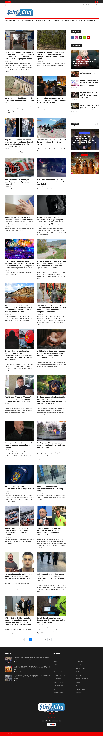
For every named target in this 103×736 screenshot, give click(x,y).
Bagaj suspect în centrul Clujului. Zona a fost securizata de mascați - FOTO (50, 489)
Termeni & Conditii (94, 733)
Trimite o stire (23, 5)
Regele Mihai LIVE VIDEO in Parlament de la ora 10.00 (89, 72)
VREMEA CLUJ (82, 20)
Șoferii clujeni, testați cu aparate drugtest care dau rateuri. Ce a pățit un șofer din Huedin (51, 620)
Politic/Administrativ (28, 20)
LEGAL (45, 20)
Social (18, 20)
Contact (17, 5)
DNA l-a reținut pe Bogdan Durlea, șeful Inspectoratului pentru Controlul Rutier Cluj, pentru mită (51, 100)
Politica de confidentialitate (81, 733)
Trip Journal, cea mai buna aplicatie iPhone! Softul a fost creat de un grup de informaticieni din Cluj (89, 106)
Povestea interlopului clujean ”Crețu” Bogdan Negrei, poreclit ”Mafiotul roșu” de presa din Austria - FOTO (19, 576)
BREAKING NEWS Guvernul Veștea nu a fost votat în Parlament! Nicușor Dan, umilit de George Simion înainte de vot (32, 658)
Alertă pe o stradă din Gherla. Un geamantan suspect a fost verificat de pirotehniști (51, 182)
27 (57, 639)
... (9, 639)
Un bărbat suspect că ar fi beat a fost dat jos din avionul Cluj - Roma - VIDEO (51, 142)
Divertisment (91, 20)
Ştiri (6, 20)
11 (33, 639)
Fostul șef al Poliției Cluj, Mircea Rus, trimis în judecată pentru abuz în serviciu (19, 445)
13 (41, 639)
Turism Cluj (74, 20)
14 (45, 639)
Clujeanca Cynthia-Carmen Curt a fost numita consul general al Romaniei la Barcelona (84, 62)
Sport (50, 20)
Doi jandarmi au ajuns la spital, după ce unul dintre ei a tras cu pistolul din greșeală (19, 489)
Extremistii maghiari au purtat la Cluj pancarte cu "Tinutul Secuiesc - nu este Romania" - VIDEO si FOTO (89, 95)
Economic (39, 20)
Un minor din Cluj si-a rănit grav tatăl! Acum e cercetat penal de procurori (17, 182)
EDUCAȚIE (12, 20)
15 (49, 639)
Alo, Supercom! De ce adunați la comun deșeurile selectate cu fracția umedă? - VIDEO (51, 445)
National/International (61, 20)
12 (37, 639)
